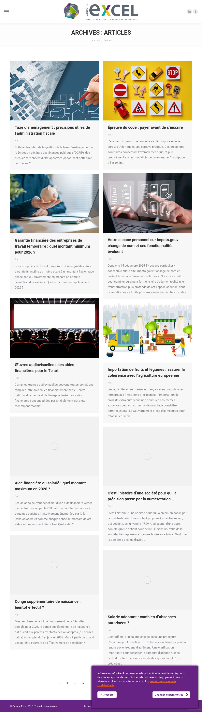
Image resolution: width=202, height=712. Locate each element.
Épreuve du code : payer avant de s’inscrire (145, 127)
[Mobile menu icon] (6, 11)
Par (17, 140)
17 (82, 683)
